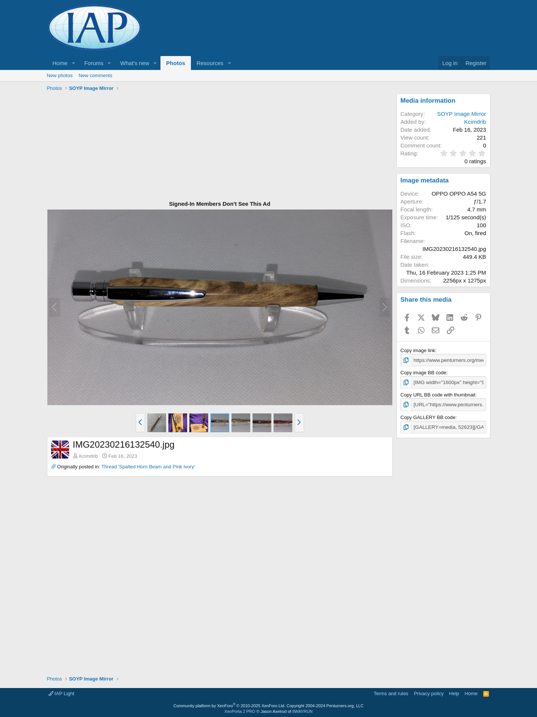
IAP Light (61, 692)
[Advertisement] (220, 146)
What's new (134, 63)
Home (60, 63)
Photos (175, 63)
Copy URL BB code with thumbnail (438, 394)
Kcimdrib (88, 456)
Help (454, 692)
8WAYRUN (302, 710)
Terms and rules (391, 692)
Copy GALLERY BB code (428, 416)
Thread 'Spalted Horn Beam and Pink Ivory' (148, 466)
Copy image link (418, 350)
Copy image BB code (423, 372)
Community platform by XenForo (230, 704)
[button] (73, 63)
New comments (95, 75)
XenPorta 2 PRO (239, 710)
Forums (93, 63)
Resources (210, 63)
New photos (60, 75)
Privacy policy (428, 692)
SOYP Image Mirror (461, 114)
